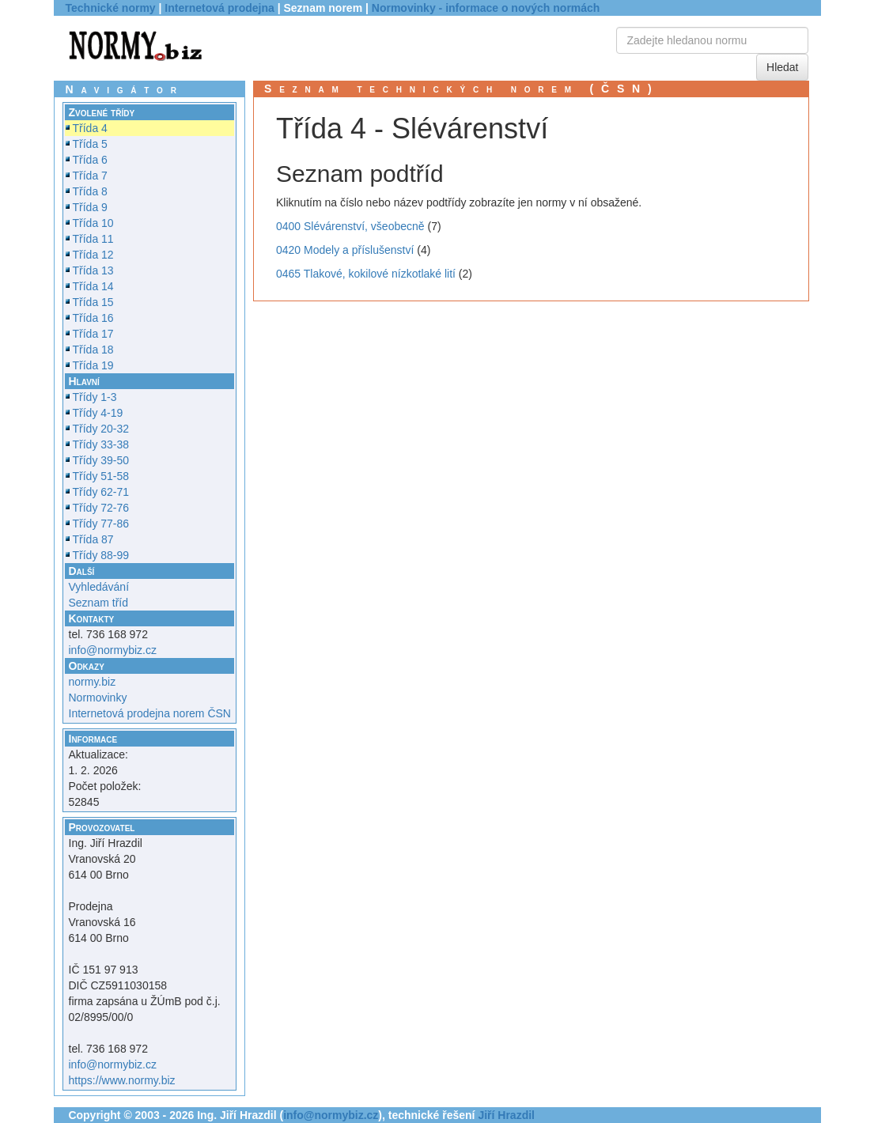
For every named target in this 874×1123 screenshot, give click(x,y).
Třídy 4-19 (98, 412)
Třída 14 (93, 286)
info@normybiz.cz (113, 650)
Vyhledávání (99, 586)
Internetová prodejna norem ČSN (150, 713)
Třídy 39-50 (101, 460)
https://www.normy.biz (122, 1080)
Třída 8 (90, 191)
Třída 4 (90, 128)
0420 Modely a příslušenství (345, 250)
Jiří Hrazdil (506, 1115)
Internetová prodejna (219, 8)
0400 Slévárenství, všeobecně (350, 226)
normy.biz (92, 681)
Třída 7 (90, 175)
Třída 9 (90, 207)
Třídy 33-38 (101, 444)
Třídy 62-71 (101, 492)
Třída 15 (93, 302)
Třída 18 (93, 349)
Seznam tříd (98, 602)
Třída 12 (93, 254)
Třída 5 (90, 144)
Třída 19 (93, 365)
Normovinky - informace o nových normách (486, 8)
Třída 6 (90, 159)
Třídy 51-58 (101, 476)
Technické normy (111, 8)
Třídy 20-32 (101, 428)
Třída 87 (93, 539)
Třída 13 (93, 270)
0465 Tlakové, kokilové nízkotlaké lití (366, 273)
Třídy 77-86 (101, 523)
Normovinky (98, 697)
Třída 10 (93, 223)
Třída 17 (93, 333)
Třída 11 (93, 239)
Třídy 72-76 (101, 507)
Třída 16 (93, 318)
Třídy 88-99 (101, 555)
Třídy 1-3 (95, 397)
